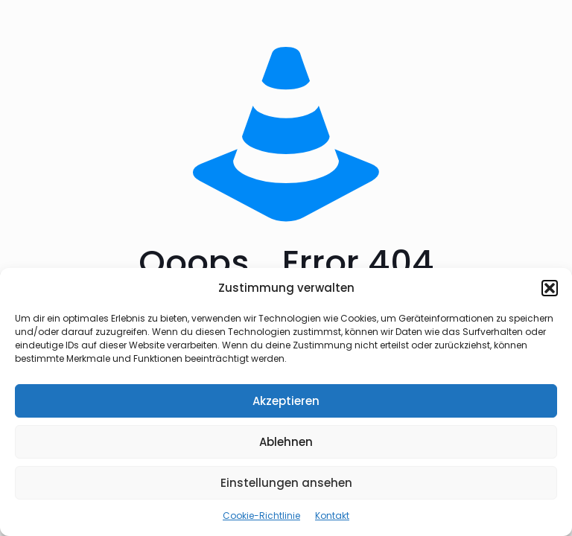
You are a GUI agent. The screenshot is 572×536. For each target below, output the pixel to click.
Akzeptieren (286, 401)
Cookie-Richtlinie (261, 515)
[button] (549, 288)
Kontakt (332, 515)
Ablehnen (286, 442)
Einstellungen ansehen (286, 483)
